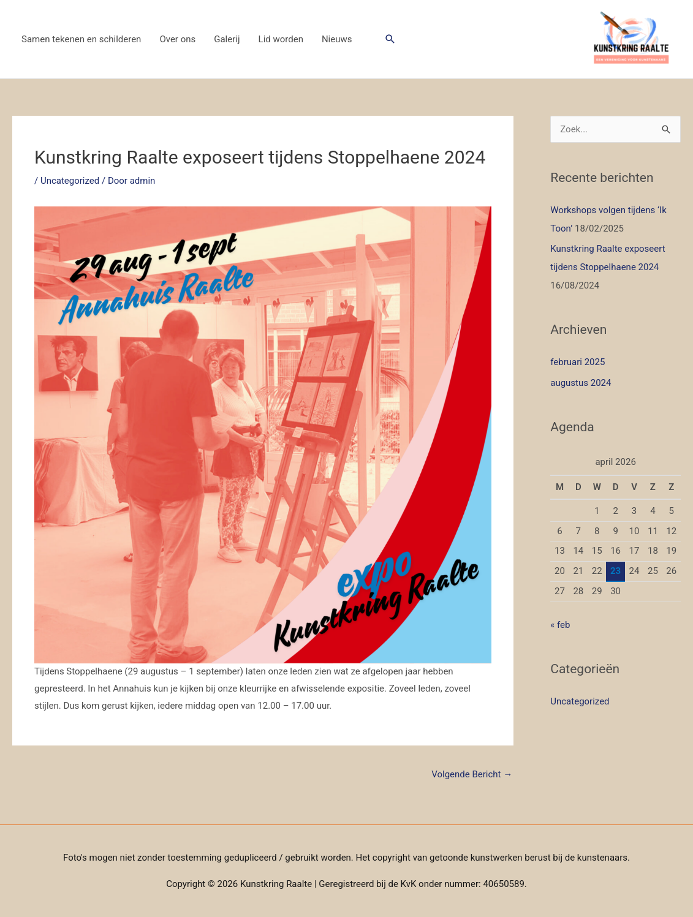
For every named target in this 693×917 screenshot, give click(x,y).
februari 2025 (577, 362)
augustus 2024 (580, 382)
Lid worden (281, 39)
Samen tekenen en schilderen (81, 39)
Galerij (227, 39)
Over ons (177, 39)
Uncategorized (69, 180)
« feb (560, 624)
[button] (390, 39)
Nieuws (337, 39)
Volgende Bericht (471, 774)
